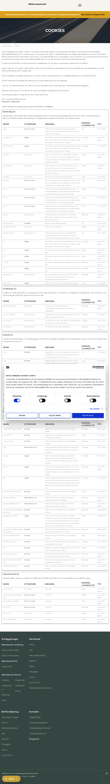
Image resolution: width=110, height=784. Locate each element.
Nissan (32, 661)
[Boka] (11, 779)
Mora (18, 691)
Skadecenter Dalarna (40, 688)
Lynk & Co (34, 682)
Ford (31, 644)
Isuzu (32, 677)
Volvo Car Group (29, 129)
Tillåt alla (88, 415)
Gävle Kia (7, 666)
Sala (4, 700)
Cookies (32, 776)
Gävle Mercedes (10, 650)
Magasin (34, 739)
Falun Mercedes (10, 655)
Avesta (5, 680)
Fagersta (20, 680)
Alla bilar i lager (10, 717)
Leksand (19, 685)
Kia (31, 650)
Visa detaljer (95, 409)
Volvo (32, 666)
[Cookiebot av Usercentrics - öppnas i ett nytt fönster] (94, 367)
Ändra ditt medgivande (11, 102)
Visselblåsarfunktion (40, 728)
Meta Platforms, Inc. (30, 447)
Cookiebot (49, 107)
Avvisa (22, 415)
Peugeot (33, 671)
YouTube (27, 429)
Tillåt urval (55, 415)
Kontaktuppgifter (38, 722)
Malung (6, 695)
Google (26, 137)
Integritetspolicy (38, 733)
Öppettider (35, 717)
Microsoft (27, 352)
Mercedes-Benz (37, 655)
